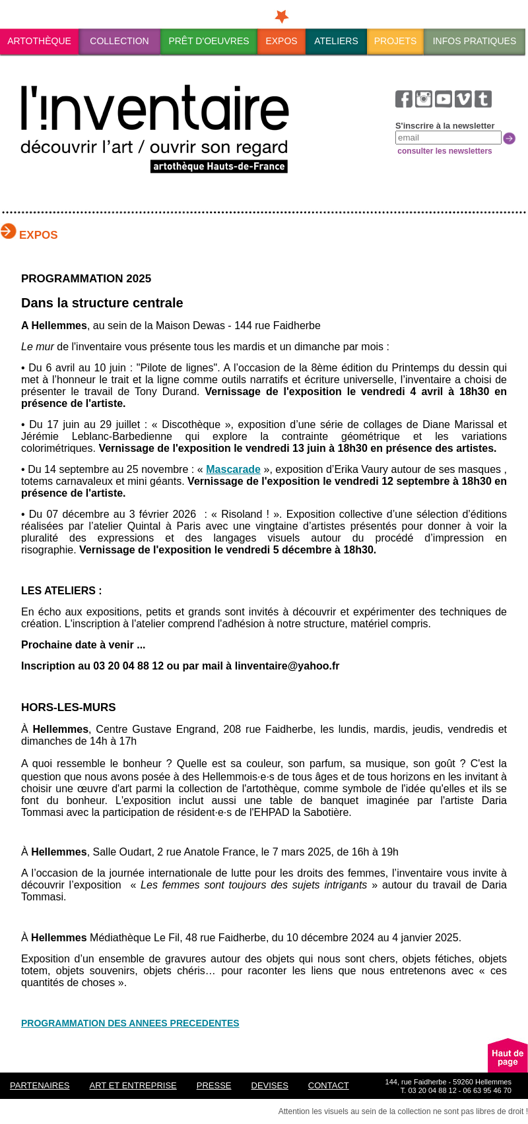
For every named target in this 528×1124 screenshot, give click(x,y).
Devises (269, 1085)
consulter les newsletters (443, 151)
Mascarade (233, 469)
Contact (328, 1085)
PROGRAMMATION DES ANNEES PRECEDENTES (130, 1023)
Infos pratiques (475, 41)
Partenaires (40, 1085)
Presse (214, 1085)
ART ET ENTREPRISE (133, 1085)
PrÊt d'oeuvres (208, 41)
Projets (395, 41)
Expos (281, 41)
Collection (119, 41)
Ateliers (336, 41)
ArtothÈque (39, 41)
